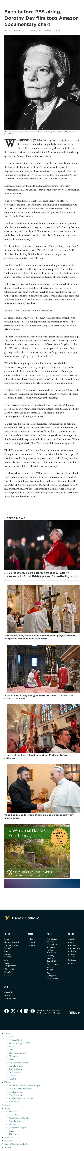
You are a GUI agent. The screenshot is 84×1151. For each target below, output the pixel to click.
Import (47, 31)
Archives (72, 945)
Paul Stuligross (51, 974)
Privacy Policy (53, 1013)
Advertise (8, 995)
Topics (7, 1033)
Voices (7, 1082)
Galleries (32, 945)
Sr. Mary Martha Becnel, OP (52, 958)
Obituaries (9, 969)
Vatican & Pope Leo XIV (11, 946)
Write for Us (10, 998)
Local (6, 939)
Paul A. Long (52, 964)
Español (8, 972)
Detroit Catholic (14, 31)
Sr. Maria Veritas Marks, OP (51, 950)
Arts (6, 960)
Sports (7, 951)
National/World (11, 942)
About (7, 1108)
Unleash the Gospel (17, 1127)
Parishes (72, 960)
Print (56, 30)
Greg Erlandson (15, 1095)
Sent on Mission (15, 1069)
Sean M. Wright (50, 968)
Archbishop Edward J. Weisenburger (53, 941)
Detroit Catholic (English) (15, 1143)
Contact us (73, 942)
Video (30, 939)
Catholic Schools (8, 955)
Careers (71, 963)
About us (72, 939)
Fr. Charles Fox (15, 1091)
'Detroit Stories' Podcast (19, 1062)
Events (7, 975)
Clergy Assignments (10, 964)
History (12, 1075)
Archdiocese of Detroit (74, 949)
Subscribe (8, 992)
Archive (7, 1147)
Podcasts (32, 942)
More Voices (52, 979)
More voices (14, 1101)
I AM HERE (14, 1072)
